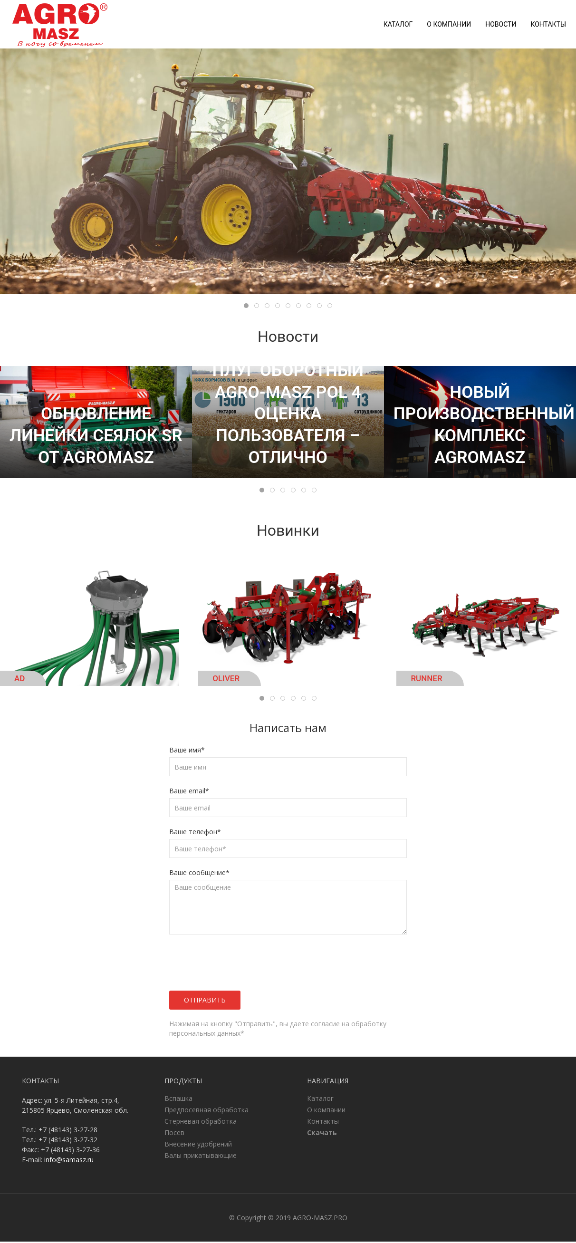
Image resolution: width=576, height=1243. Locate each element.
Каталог (398, 24)
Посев (174, 1133)
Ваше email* (189, 792)
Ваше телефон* (195, 833)
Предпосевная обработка (206, 1111)
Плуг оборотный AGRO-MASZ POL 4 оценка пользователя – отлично (288, 415)
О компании (449, 24)
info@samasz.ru (69, 1161)
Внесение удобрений (198, 1145)
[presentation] (227, 964)
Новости (500, 24)
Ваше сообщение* (199, 873)
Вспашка (178, 1099)
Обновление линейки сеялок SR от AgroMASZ (96, 437)
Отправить (205, 1001)
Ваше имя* (187, 751)
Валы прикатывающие (200, 1156)
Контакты (548, 24)
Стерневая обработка (200, 1122)
